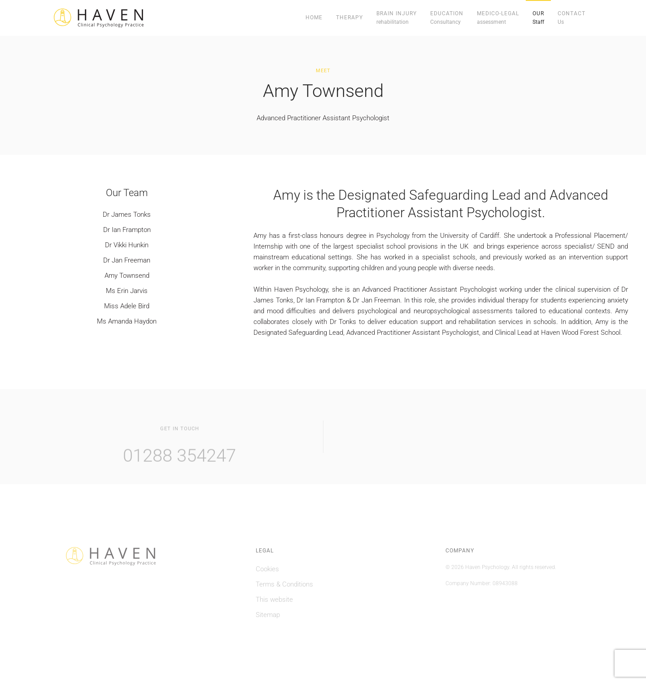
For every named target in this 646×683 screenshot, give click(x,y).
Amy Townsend (127, 275)
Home (314, 17)
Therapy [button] (349, 17)
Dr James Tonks (127, 214)
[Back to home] (99, 18)
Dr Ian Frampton (127, 230)
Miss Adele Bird (126, 306)
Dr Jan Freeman (126, 260)
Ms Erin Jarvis (127, 291)
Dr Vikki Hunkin (126, 245)
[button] (396, 18)
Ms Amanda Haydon (127, 321)
